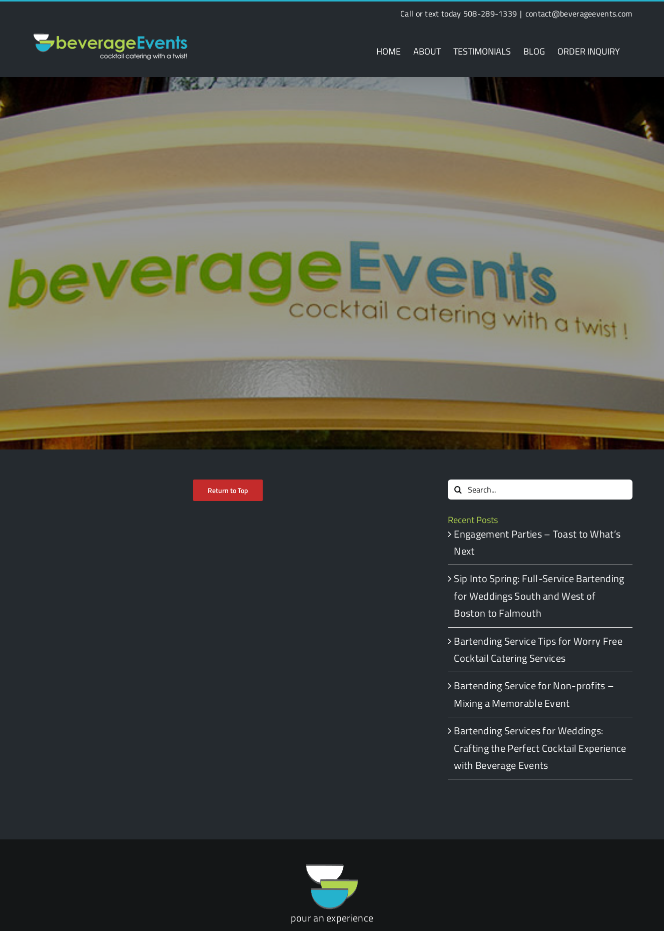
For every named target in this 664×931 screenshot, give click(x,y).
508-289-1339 (490, 14)
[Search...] (540, 490)
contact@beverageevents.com (578, 14)
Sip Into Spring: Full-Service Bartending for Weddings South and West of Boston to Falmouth (539, 596)
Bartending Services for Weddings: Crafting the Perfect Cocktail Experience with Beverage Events (540, 748)
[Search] (458, 490)
